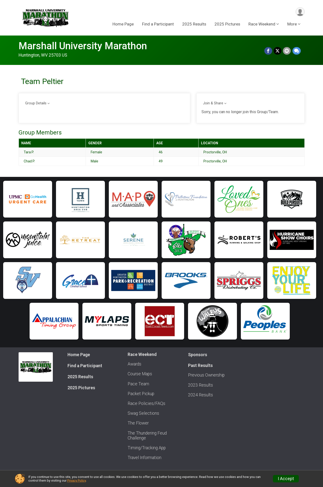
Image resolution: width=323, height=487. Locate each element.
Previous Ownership (206, 375)
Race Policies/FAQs (146, 403)
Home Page (123, 24)
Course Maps (140, 373)
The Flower (138, 423)
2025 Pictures (227, 24)
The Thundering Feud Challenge (147, 435)
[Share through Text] (296, 51)
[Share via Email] (287, 51)
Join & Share (213, 103)
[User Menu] (300, 11)
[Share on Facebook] (268, 51)
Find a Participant (158, 24)
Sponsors (197, 354)
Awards (134, 364)
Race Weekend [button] (261, 24)
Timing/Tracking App (147, 447)
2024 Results (200, 394)
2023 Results (200, 385)
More (292, 24)
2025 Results (194, 24)
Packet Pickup (141, 393)
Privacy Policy (76, 480)
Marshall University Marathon (83, 46)
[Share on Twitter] (278, 51)
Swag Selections (143, 413)
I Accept (286, 478)
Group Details (35, 103)
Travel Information (144, 457)
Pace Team (138, 383)
